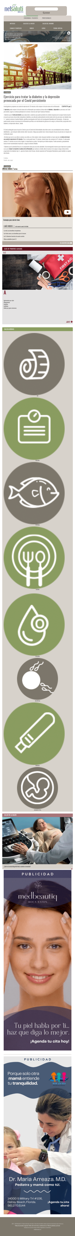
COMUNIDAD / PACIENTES (31, 18)
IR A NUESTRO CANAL (66, 243)
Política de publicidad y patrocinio (53, 1225)
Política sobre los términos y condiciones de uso (38, 1225)
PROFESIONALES (46, 18)
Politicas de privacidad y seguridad (21, 1225)
